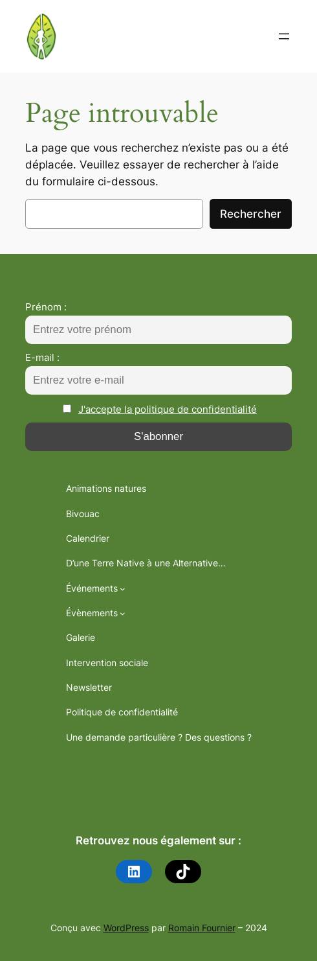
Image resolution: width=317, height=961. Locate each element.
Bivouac (83, 513)
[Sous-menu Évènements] (123, 613)
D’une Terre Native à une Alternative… (146, 562)
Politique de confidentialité (122, 711)
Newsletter (89, 687)
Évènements (92, 612)
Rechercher (250, 213)
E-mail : (42, 357)
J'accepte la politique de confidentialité (167, 409)
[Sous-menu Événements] (123, 589)
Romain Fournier (201, 927)
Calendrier (87, 538)
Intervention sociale (107, 662)
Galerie (80, 637)
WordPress (126, 927)
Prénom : (46, 307)
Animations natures (106, 488)
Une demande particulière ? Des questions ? (159, 737)
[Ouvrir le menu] (284, 36)
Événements (92, 588)
